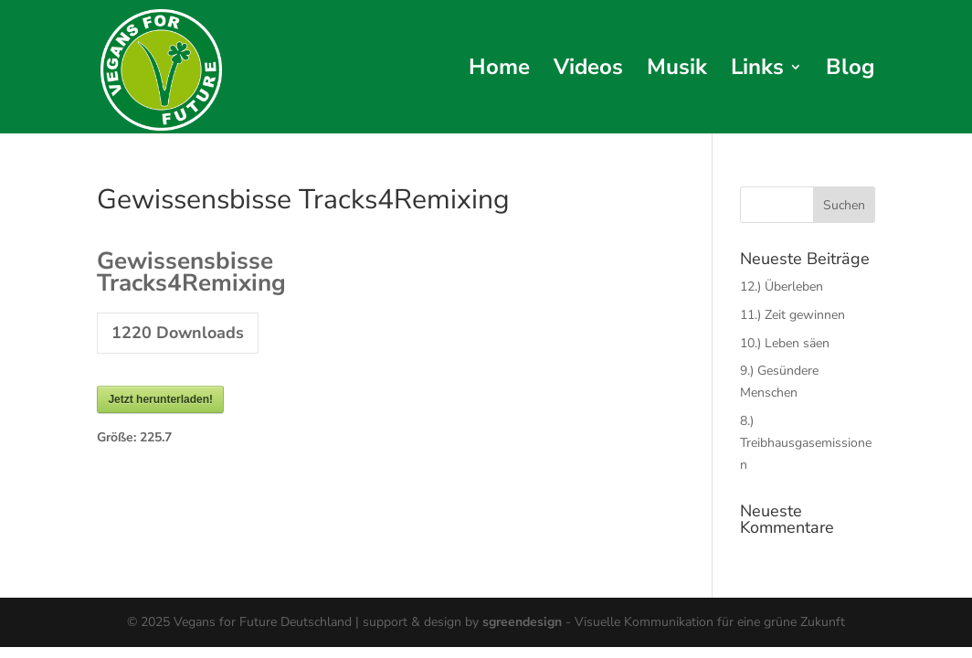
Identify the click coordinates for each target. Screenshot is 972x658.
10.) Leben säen (784, 343)
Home (499, 70)
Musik (677, 70)
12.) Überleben (781, 286)
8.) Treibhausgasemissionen (806, 442)
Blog (850, 70)
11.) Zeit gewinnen (792, 315)
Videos (588, 70)
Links (757, 70)
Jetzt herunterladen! (160, 399)
